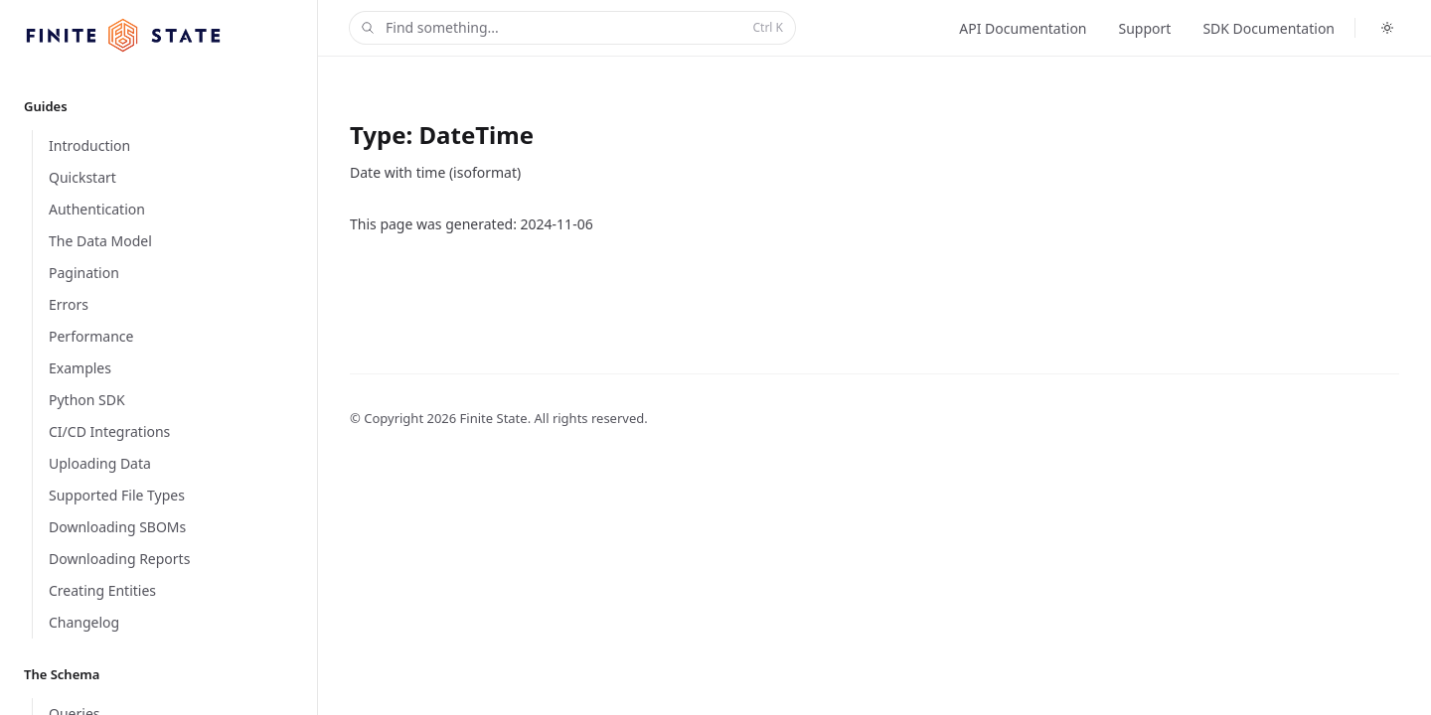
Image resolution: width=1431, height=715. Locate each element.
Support (1145, 28)
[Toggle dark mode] (1387, 28)
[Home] (123, 35)
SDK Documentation (1268, 28)
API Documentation (1022, 28)
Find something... (570, 28)
